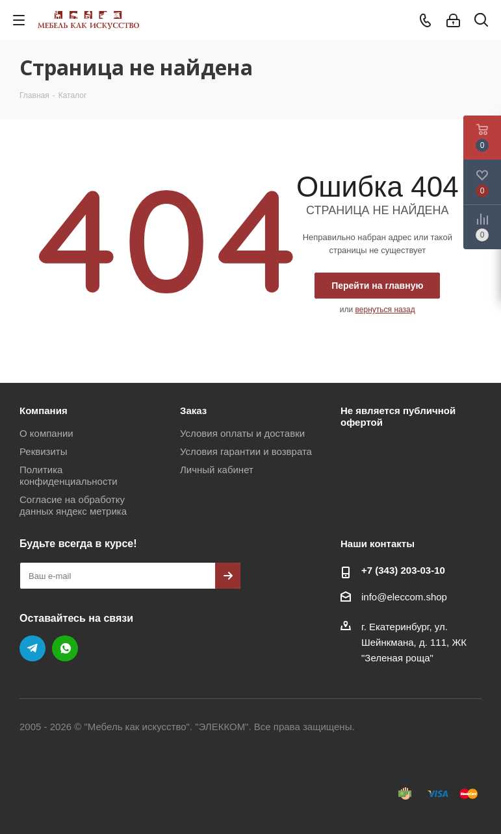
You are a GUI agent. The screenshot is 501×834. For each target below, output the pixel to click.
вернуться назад (385, 309)
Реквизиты (43, 451)
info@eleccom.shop (404, 596)
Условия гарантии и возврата (246, 451)
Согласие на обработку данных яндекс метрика (73, 505)
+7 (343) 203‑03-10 (403, 570)
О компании (46, 433)
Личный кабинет (216, 469)
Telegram (32, 648)
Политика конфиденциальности (68, 475)
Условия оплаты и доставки (242, 433)
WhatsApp (65, 648)
